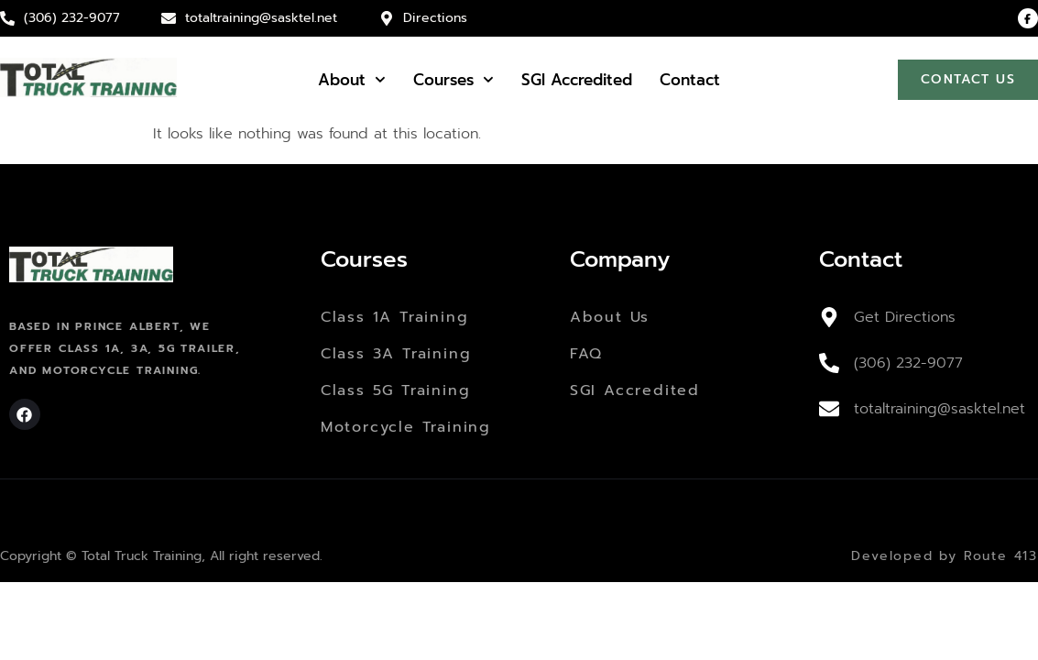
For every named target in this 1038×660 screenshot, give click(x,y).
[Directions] (386, 18)
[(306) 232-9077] (829, 363)
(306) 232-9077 (908, 363)
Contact (690, 80)
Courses (453, 79)
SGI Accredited (576, 80)
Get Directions (905, 317)
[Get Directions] (829, 317)
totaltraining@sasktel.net (939, 409)
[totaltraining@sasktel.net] (829, 409)
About (352, 79)
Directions (435, 18)
